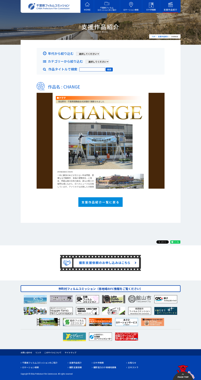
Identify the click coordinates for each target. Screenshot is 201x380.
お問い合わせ (26, 352)
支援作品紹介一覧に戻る (101, 202)
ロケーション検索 (30, 367)
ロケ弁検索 (98, 362)
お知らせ (132, 362)
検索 (109, 69)
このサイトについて (53, 352)
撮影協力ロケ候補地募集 (104, 367)
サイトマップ (70, 352)
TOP (153, 36)
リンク (38, 352)
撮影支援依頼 (75, 367)
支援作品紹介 (163, 36)
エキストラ (133, 367)
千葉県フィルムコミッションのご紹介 (40, 362)
